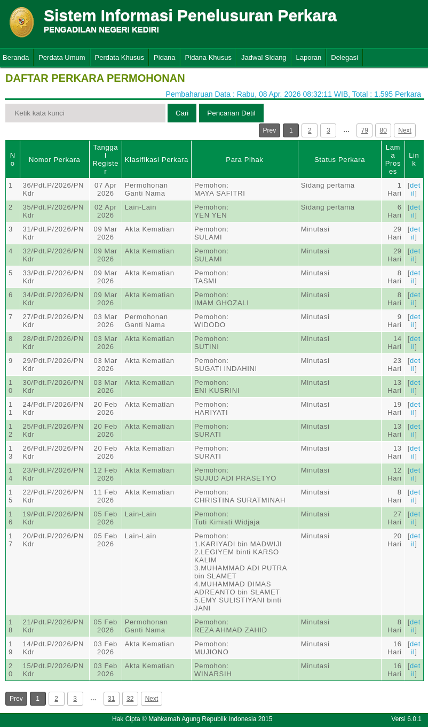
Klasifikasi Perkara (156, 160)
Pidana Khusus (208, 57)
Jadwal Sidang (264, 57)
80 (383, 130)
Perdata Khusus (120, 57)
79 (364, 130)
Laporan (309, 57)
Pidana (164, 57)
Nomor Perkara (55, 160)
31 (111, 698)
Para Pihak (244, 160)
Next (404, 130)
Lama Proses (393, 159)
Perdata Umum (61, 57)
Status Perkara (339, 160)
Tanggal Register (105, 159)
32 (129, 698)
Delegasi (344, 57)
